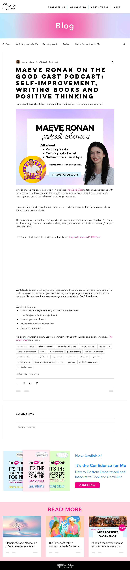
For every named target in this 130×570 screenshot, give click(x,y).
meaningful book (41, 357)
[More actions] (112, 62)
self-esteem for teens (94, 351)
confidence (70, 357)
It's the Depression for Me (27, 44)
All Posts (6, 44)
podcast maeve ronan (88, 362)
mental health (23, 357)
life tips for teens (25, 367)
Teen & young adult (26, 346)
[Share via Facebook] (17, 383)
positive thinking (74, 351)
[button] (124, 44)
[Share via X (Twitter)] (23, 383)
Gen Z (42, 351)
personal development (67, 346)
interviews (84, 357)
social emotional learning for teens (49, 362)
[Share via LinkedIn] (30, 383)
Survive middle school (27, 351)
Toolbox (66, 44)
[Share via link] (36, 383)
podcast (71, 362)
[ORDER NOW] (87, 485)
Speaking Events (50, 44)
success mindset (88, 346)
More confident (56, 351)
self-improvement (45, 346)
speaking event (24, 362)
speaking (96, 357)
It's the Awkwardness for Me (87, 44)
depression (56, 357)
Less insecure (104, 346)
